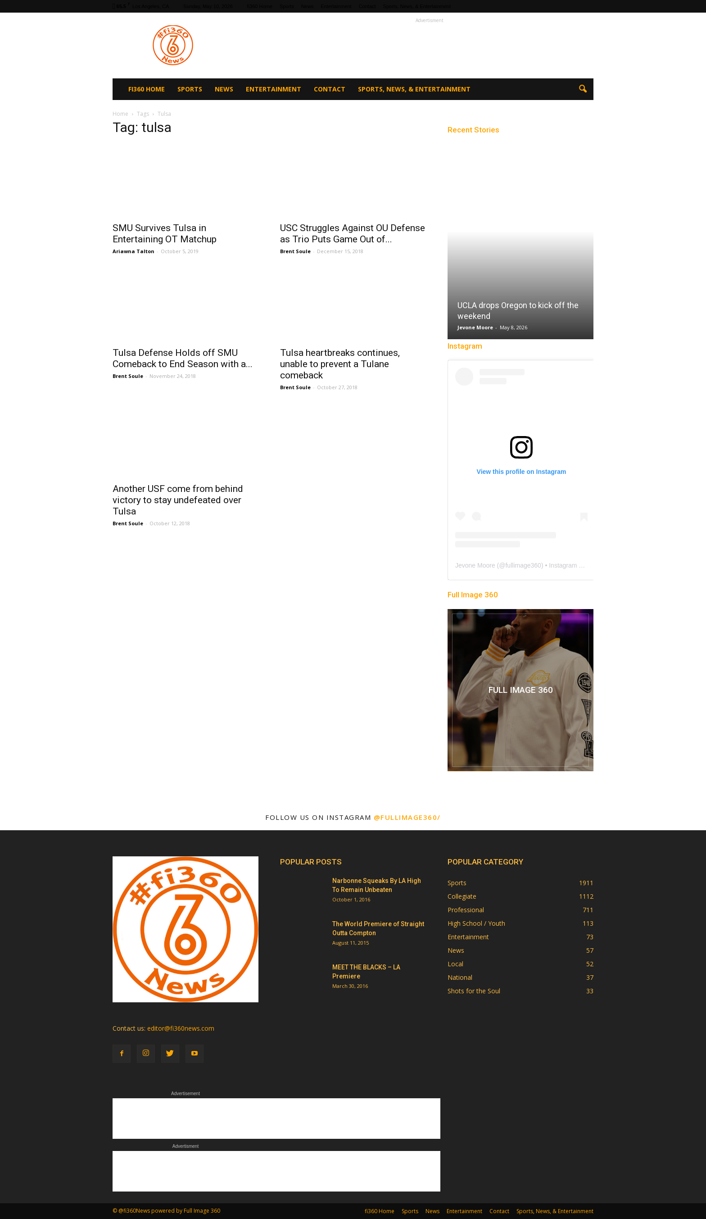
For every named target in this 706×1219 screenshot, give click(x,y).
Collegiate (462, 896)
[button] (582, 89)
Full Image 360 (473, 594)
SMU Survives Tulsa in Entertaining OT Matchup (165, 234)
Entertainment (336, 6)
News (307, 6)
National (460, 977)
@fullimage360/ (407, 817)
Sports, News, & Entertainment (417, 6)
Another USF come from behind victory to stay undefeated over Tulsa (178, 500)
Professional (466, 909)
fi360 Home (259, 6)
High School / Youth (476, 923)
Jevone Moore (475, 327)
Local (455, 964)
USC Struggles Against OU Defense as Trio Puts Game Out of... (352, 234)
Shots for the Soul (474, 991)
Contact (367, 6)
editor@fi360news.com (180, 1028)
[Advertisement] (429, 45)
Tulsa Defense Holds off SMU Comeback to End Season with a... (183, 358)
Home (120, 114)
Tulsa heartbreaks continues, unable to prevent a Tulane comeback (340, 364)
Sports (287, 6)
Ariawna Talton (133, 251)
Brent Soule (295, 251)
